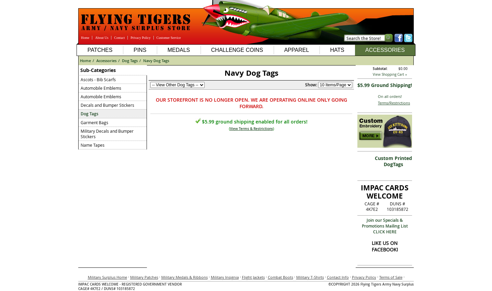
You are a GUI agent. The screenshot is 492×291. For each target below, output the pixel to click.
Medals (178, 50)
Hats (337, 50)
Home (85, 38)
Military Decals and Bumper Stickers (107, 133)
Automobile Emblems (101, 88)
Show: (311, 85)
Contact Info (338, 277)
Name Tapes (93, 145)
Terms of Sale (390, 277)
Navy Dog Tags (156, 60)
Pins (140, 50)
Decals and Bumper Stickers (107, 105)
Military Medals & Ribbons (184, 277)
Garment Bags (94, 122)
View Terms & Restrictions (251, 129)
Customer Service (168, 38)
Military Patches (144, 277)
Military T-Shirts (310, 277)
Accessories (385, 50)
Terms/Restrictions (394, 102)
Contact (119, 38)
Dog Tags (130, 60)
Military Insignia (225, 277)
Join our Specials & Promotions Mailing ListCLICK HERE (385, 226)
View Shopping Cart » (390, 74)
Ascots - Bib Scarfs (98, 79)
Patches (99, 50)
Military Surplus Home (107, 277)
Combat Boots (280, 277)
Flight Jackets (253, 277)
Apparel (296, 50)
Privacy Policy (141, 38)
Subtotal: (380, 69)
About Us (101, 38)
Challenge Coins (237, 50)
